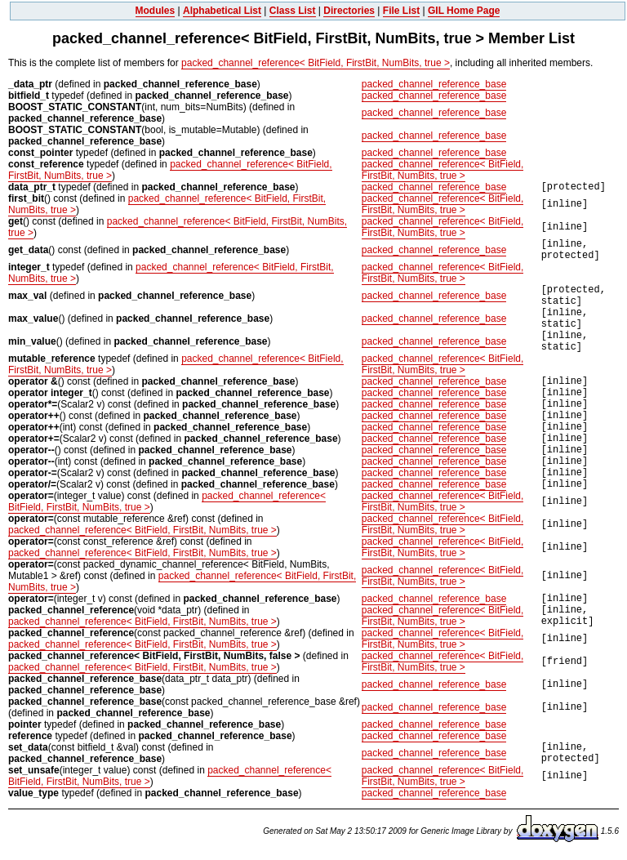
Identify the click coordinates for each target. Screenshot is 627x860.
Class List (292, 10)
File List (401, 10)
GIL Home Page (464, 10)
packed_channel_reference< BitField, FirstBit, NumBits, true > (315, 63)
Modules (156, 10)
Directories (349, 10)
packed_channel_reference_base (434, 84)
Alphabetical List (222, 10)
